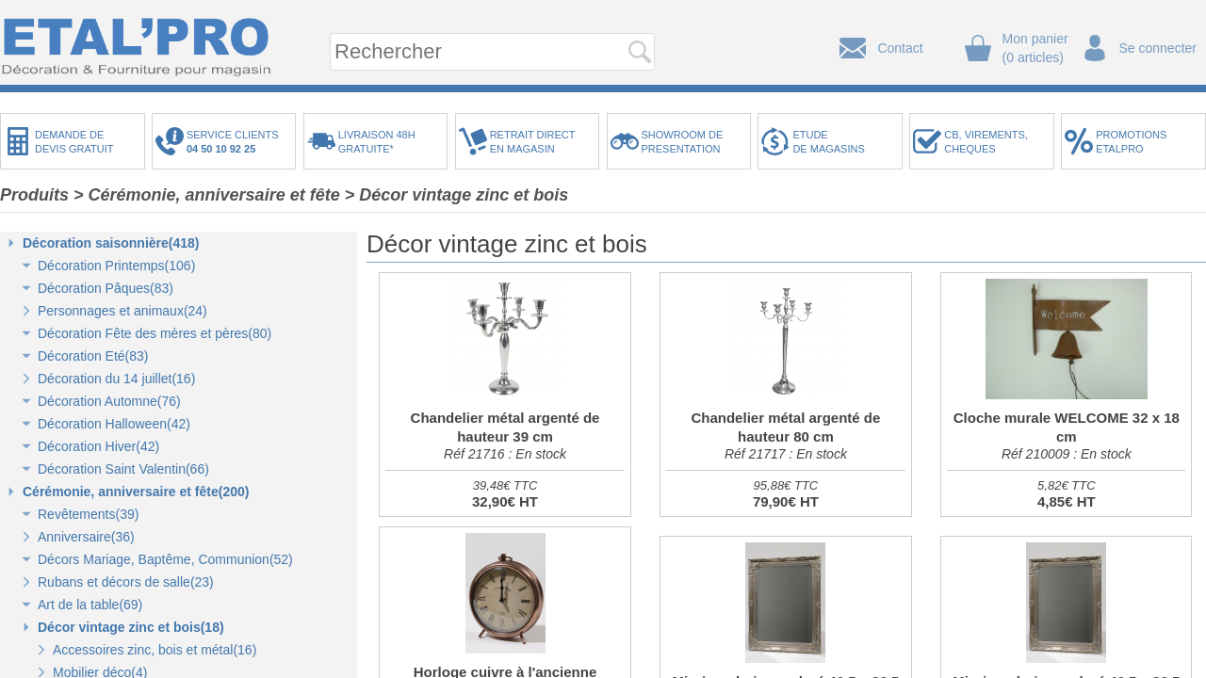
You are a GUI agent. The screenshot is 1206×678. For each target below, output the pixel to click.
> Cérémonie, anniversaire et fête (206, 195)
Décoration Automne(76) (109, 401)
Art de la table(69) (90, 604)
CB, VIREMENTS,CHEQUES (986, 141)
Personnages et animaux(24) (122, 310)
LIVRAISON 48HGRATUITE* (377, 141)
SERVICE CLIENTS (236, 141)
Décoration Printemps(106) (116, 265)
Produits (34, 195)
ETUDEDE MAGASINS (828, 141)
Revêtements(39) (88, 514)
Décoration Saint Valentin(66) (123, 468)
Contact (899, 48)
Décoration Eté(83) (93, 355)
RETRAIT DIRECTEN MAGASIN (533, 141)
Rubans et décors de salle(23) (126, 581)
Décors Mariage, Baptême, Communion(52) (165, 559)
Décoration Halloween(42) (114, 423)
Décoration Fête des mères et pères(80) (154, 333)
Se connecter (1158, 48)
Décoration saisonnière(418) (111, 242)
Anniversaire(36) (86, 536)
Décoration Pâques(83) (105, 288)
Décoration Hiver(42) (98, 446)
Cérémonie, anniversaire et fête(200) (136, 491)
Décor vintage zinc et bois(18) (131, 627)
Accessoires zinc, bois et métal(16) (154, 649)
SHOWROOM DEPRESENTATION (683, 141)
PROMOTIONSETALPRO (1131, 141)
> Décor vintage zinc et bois (457, 195)
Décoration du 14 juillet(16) (116, 378)
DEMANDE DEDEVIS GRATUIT (74, 141)
